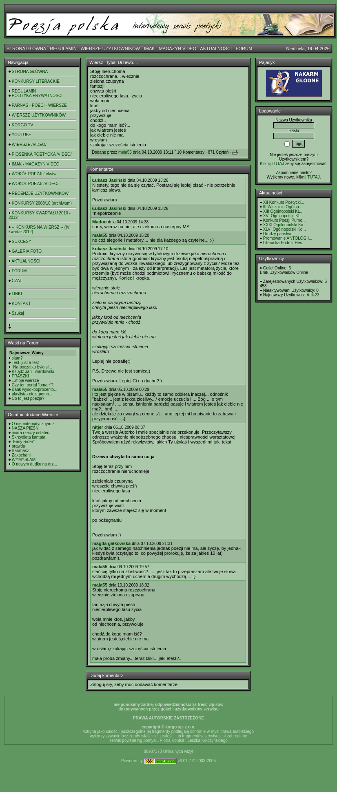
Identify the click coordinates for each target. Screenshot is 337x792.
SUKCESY (21, 241)
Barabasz (20, 450)
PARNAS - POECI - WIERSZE (39, 105)
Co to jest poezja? (28, 398)
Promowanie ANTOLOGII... (287, 238)
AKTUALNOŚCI (216, 48)
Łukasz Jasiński (109, 180)
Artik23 (312, 295)
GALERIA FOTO (27, 251)
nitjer (97, 427)
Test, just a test (25, 362)
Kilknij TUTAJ (272, 163)
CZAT (17, 280)
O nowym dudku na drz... (34, 464)
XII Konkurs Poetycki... (283, 202)
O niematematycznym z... (35, 423)
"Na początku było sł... (32, 367)
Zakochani (21, 455)
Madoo (99, 221)
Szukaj (18, 313)
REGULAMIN (63, 48)
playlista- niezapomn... (32, 394)
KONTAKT (21, 303)
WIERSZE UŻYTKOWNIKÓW (110, 48)
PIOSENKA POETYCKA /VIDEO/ (42, 154)
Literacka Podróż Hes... (284, 242)
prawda (18, 446)
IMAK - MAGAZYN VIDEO (170, 48)
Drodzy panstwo (278, 234)
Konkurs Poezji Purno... (284, 220)
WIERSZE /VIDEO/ (29, 144)
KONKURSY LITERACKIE (36, 81)
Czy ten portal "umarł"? (32, 385)
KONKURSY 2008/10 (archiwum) (42, 203)
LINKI (17, 293)
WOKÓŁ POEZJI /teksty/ (34, 174)
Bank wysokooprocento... (35, 389)
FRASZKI (20, 376)
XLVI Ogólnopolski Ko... (284, 229)
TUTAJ (313, 177)
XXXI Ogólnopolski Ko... (285, 225)
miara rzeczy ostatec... (32, 432)
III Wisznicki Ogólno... (282, 207)
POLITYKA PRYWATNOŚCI (37, 95)
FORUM (244, 48)
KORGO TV (22, 125)
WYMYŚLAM (23, 459)
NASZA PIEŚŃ (25, 428)
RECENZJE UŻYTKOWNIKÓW (40, 193)
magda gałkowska (111, 543)
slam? (17, 358)
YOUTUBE (21, 134)
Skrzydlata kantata (28, 437)
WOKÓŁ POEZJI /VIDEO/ (35, 183)
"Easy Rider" (23, 441)
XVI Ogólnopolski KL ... (284, 216)
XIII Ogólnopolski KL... (283, 211)
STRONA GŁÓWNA (26, 48)
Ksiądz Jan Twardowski (33, 371)
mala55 (125, 152)
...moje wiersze (25, 380)
